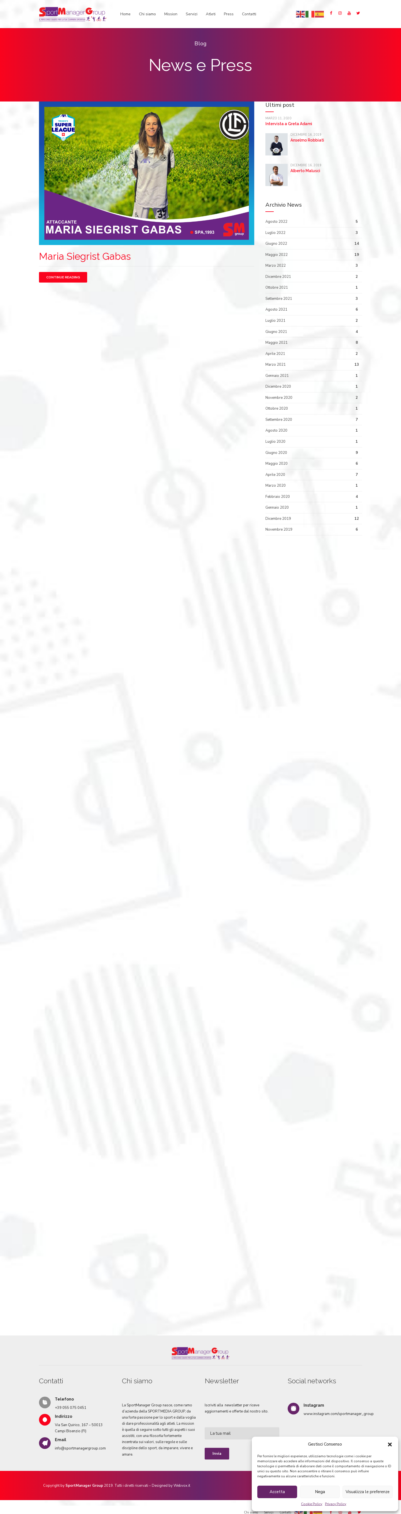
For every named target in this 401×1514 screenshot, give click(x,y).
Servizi (191, 14)
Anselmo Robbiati (307, 140)
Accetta (277, 1492)
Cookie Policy (311, 1504)
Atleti (211, 14)
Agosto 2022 (276, 221)
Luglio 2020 (275, 441)
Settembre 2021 (278, 298)
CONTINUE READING (63, 277)
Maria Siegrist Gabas (85, 256)
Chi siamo (147, 14)
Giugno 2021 (276, 331)
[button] (390, 1444)
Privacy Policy (335, 1504)
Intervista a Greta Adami (288, 124)
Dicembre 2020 (278, 386)
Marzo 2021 (275, 364)
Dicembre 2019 (278, 518)
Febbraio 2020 (277, 496)
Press (229, 14)
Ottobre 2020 (276, 408)
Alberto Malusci (305, 171)
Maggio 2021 (276, 342)
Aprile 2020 (275, 474)
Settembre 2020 (278, 419)
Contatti (249, 14)
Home (125, 14)
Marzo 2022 (275, 265)
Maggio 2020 (276, 463)
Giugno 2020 (276, 452)
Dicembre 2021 (278, 276)
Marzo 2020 (275, 485)
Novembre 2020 (278, 397)
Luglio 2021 (275, 320)
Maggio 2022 (276, 254)
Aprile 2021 (275, 353)
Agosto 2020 (276, 430)
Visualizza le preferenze (368, 1492)
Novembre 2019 (278, 529)
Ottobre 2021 (276, 287)
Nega (320, 1492)
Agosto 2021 (276, 309)
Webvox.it (181, 1476)
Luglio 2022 (275, 232)
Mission (170, 14)
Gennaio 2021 (277, 375)
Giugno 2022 (276, 243)
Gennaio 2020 (277, 507)
